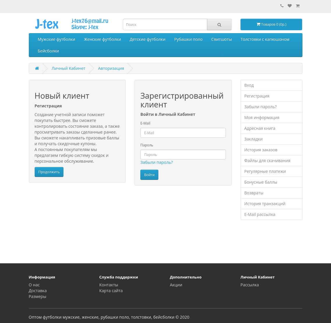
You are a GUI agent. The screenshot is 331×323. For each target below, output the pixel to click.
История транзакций (264, 203)
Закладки (253, 139)
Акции (176, 284)
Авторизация (111, 68)
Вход (249, 85)
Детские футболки (148, 39)
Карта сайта (111, 290)
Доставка (38, 290)
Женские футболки (102, 39)
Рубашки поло (188, 39)
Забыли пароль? (156, 162)
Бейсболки (48, 51)
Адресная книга (259, 128)
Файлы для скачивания (267, 160)
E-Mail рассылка (259, 214)
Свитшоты (221, 39)
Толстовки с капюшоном (264, 39)
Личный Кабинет (68, 68)
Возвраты (253, 193)
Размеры (37, 296)
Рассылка (249, 284)
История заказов (260, 149)
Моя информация (261, 117)
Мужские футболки (56, 39)
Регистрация (256, 96)
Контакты (108, 284)
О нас (34, 284)
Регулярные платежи (265, 171)
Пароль (146, 145)
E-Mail (145, 123)
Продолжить (49, 171)
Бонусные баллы (260, 182)
